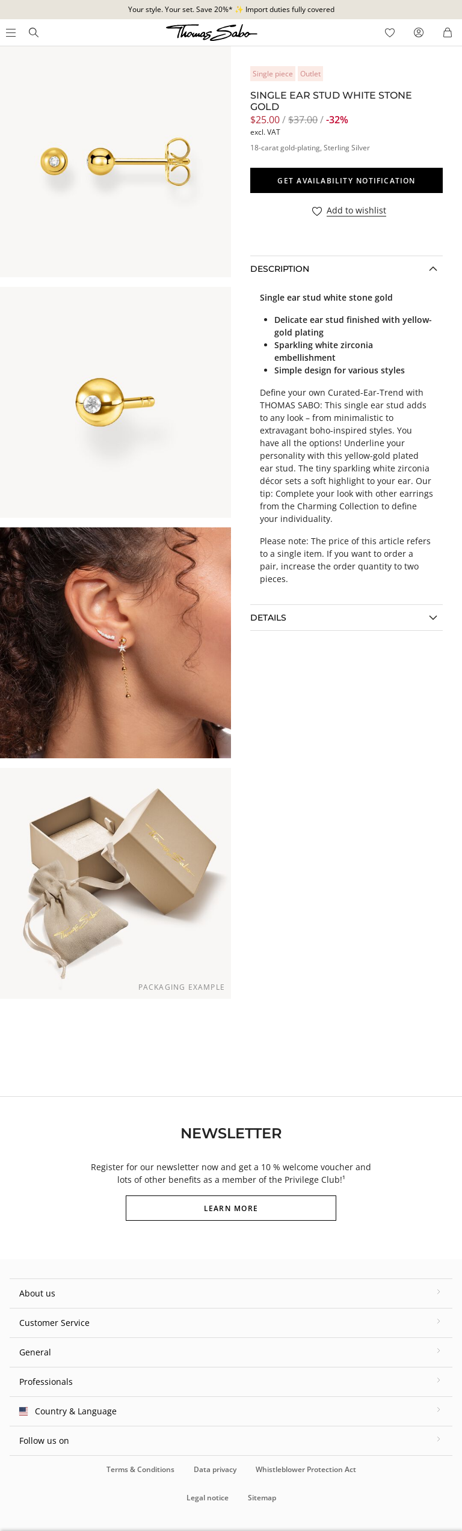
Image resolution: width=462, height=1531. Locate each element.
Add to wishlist (356, 211)
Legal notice (207, 1498)
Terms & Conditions (140, 1469)
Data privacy (215, 1469)
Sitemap (262, 1498)
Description (279, 268)
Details (268, 617)
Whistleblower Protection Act (306, 1469)
